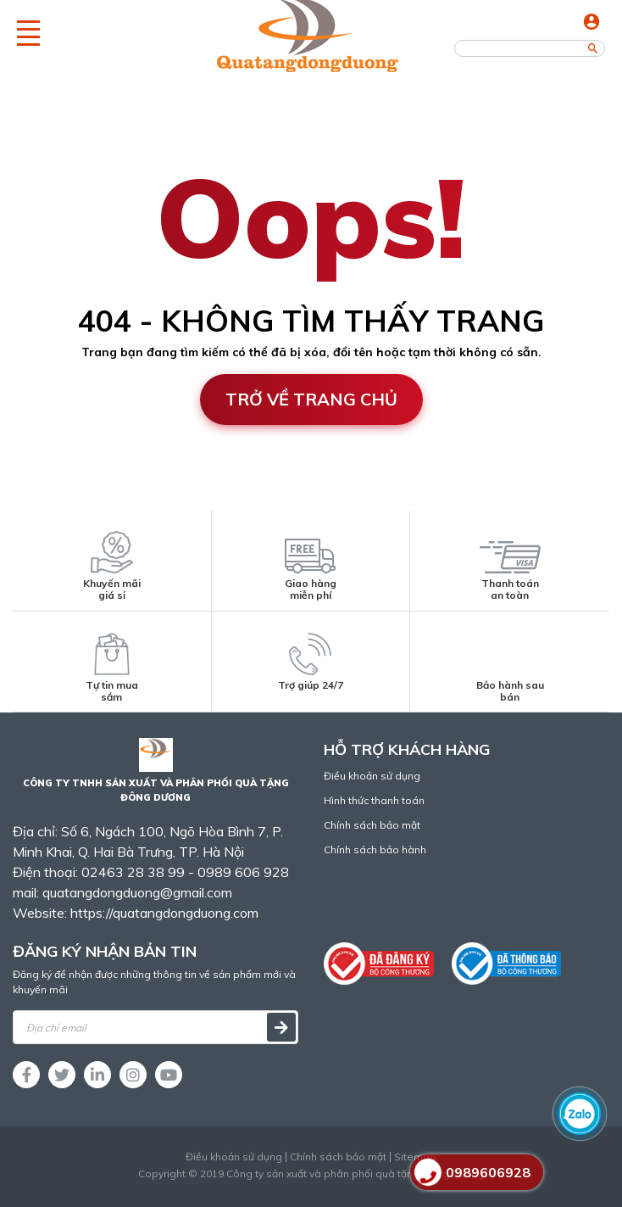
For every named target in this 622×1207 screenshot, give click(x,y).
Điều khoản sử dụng (372, 775)
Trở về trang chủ (311, 399)
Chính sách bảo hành (375, 849)
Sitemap (415, 1157)
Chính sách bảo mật (372, 825)
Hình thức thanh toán (374, 800)
